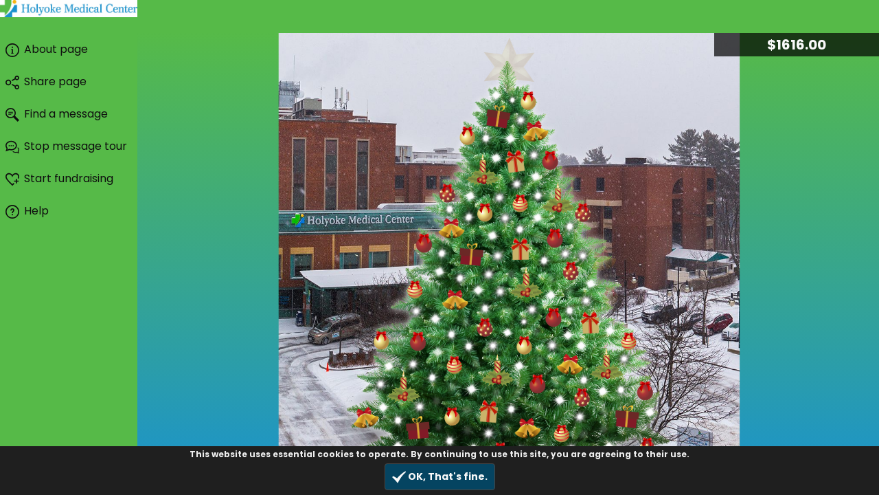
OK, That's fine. (440, 477)
